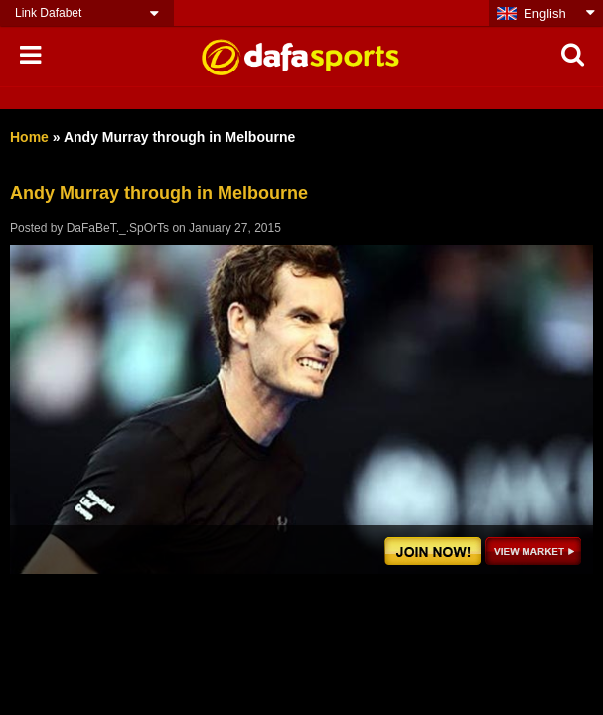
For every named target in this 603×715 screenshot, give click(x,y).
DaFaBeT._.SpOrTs (118, 228)
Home (29, 137)
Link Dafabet (48, 13)
